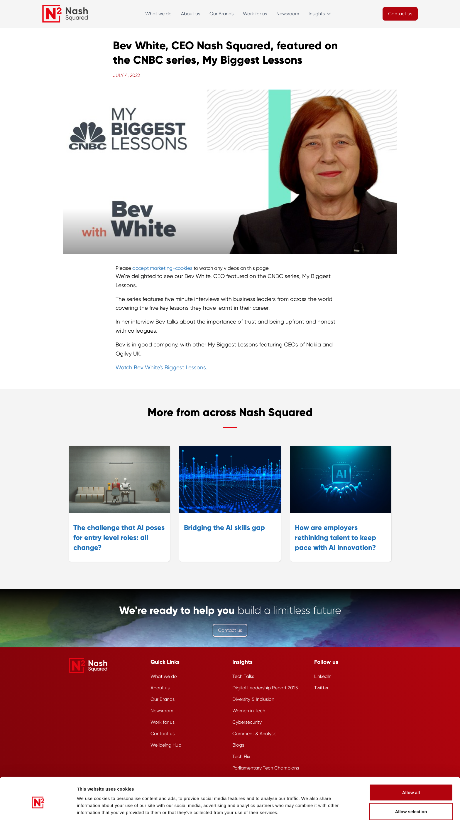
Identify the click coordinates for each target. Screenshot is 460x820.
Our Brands (221, 13)
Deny (411, 804)
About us (190, 13)
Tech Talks (243, 676)
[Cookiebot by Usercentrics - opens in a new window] (38, 808)
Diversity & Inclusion (253, 699)
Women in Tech (248, 710)
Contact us (230, 630)
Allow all (411, 765)
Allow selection (411, 785)
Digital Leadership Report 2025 (265, 688)
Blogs (238, 745)
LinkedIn (323, 676)
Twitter (321, 688)
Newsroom (287, 13)
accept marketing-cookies (162, 268)
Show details (318, 804)
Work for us (255, 13)
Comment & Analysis (254, 733)
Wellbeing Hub (165, 745)
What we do (158, 13)
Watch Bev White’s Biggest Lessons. (161, 367)
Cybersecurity (247, 722)
